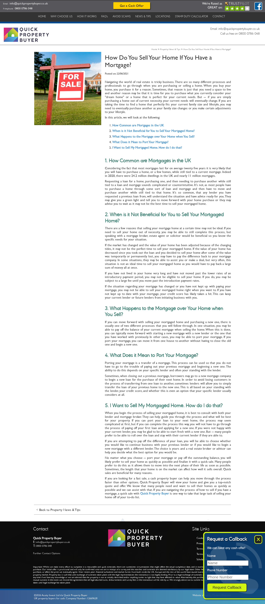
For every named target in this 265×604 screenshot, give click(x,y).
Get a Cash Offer (132, 6)
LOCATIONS (166, 16)
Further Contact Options (46, 553)
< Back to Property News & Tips (58, 510)
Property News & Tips (170, 49)
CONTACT (223, 16)
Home (154, 49)
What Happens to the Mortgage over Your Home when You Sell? (153, 136)
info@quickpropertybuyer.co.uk (29, 3)
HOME (42, 16)
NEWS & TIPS (146, 16)
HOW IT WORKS (88, 16)
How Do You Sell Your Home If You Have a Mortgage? (207, 49)
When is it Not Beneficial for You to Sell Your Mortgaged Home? (153, 131)
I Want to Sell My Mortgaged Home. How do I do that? (147, 147)
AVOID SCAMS (124, 16)
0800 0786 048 (23, 8)
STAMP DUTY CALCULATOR (195, 16)
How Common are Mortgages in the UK (138, 125)
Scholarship (202, 559)
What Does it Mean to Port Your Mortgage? (140, 142)
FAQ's (106, 16)
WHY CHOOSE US (62, 16)
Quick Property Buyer (154, 493)
